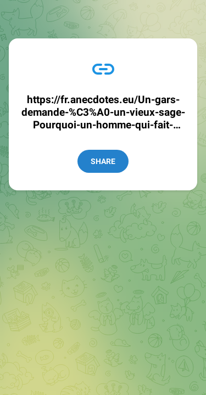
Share (103, 161)
